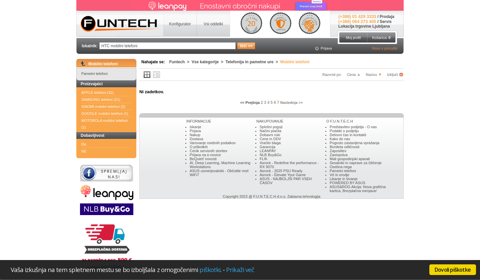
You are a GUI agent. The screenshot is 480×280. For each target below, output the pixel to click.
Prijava (195, 131)
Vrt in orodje (339, 175)
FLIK (263, 159)
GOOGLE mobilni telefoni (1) (104, 114)
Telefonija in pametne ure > (253, 62)
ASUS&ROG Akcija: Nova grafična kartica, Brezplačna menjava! (358, 189)
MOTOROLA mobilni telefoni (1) (104, 124)
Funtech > (180, 62)
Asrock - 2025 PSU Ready (281, 171)
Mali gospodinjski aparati (350, 159)
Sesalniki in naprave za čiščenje (356, 163)
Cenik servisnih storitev (208, 151)
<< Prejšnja (250, 103)
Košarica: (381, 38)
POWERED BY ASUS (347, 183)
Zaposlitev (338, 151)
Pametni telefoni (94, 74)
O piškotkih (199, 147)
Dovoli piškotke (453, 269)
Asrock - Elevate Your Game (283, 175)
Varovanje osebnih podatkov (213, 143)
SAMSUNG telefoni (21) (100, 100)
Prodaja (387, 16)
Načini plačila (270, 131)
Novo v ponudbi (384, 48)
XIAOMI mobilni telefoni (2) (103, 107)
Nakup (195, 135)
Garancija (267, 147)
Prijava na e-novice (205, 155)
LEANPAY (268, 151)
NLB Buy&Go (270, 155)
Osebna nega (341, 167)
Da (83, 144)
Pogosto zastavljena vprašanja (354, 143)
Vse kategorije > (209, 62)
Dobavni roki (270, 135)
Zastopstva (339, 155)
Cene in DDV (270, 139)
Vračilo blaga (270, 143)
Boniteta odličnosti (344, 147)
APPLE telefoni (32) (97, 93)
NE (83, 151)
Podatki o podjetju (344, 131)
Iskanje (195, 127)
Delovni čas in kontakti (348, 135)
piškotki (209, 269)
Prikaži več (240, 269)
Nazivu (371, 75)
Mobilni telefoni (295, 62)
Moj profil (353, 38)
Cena (351, 75)
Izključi (393, 75)
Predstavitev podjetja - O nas (353, 127)
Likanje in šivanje (344, 179)
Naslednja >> (291, 103)
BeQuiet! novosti (203, 159)
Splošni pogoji (271, 127)
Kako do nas (340, 139)
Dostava (196, 139)
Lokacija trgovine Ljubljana (364, 26)
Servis (386, 21)
